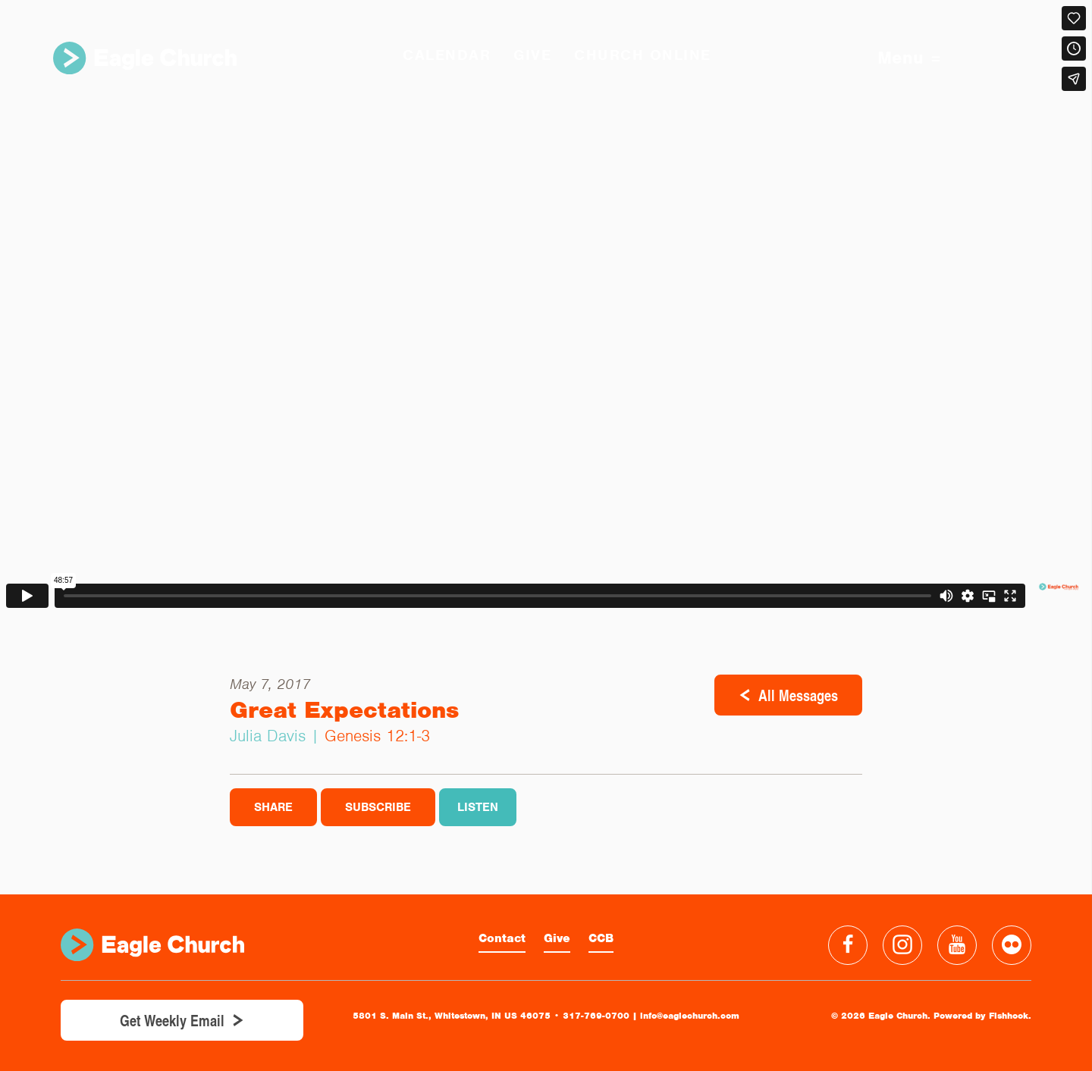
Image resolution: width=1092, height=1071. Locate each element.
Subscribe (378, 807)
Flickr (1011, 945)
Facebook (848, 945)
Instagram (902, 945)
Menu (908, 58)
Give (557, 938)
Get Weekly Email (172, 1020)
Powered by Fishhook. (982, 1016)
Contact (502, 938)
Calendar (447, 54)
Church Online (642, 54)
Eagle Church (145, 58)
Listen (477, 807)
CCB (600, 938)
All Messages (798, 695)
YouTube (957, 945)
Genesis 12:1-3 (377, 735)
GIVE (532, 54)
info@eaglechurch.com (689, 1016)
